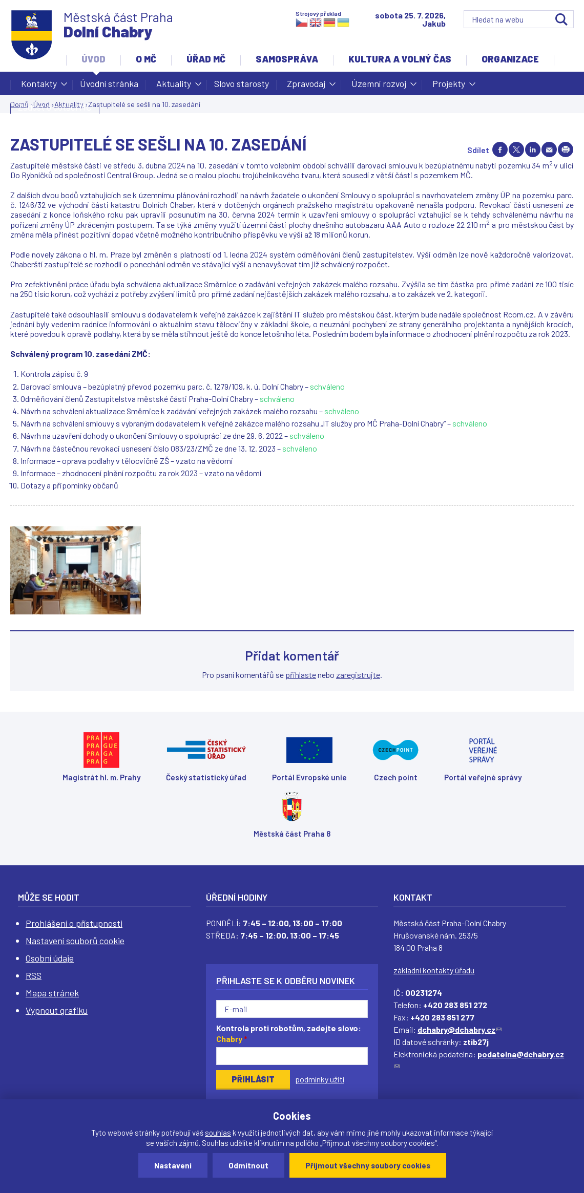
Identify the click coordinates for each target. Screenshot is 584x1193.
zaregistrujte (358, 674)
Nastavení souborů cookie (75, 940)
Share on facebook (500, 149)
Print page (565, 149)
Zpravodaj (306, 86)
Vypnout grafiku (57, 1010)
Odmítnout (248, 1165)
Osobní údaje (50, 958)
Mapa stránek (52, 992)
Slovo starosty (241, 83)
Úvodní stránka (109, 83)
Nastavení (173, 1165)
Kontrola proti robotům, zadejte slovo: (288, 1033)
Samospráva (287, 59)
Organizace (510, 59)
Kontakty (39, 86)
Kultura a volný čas (399, 59)
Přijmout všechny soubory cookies (367, 1165)
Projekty (448, 86)
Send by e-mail (549, 149)
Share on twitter (516, 149)
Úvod (93, 59)
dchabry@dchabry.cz (460, 1029)
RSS (33, 975)
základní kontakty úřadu (433, 970)
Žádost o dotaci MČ (55, 107)
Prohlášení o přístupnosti (74, 923)
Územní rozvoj (378, 86)
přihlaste (300, 674)
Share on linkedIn (532, 149)
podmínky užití (319, 1079)
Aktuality (173, 86)
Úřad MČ (205, 59)
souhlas (218, 1132)
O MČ (146, 59)
